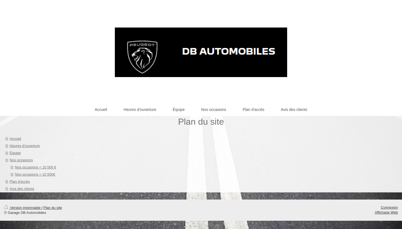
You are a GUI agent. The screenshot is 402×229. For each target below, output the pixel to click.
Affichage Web (386, 212)
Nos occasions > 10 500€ (35, 174)
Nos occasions (21, 160)
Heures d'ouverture (25, 146)
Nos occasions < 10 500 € (35, 167)
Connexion (389, 207)
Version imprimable (22, 208)
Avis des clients (22, 189)
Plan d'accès (20, 181)
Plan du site (52, 208)
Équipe (15, 153)
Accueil (15, 139)
